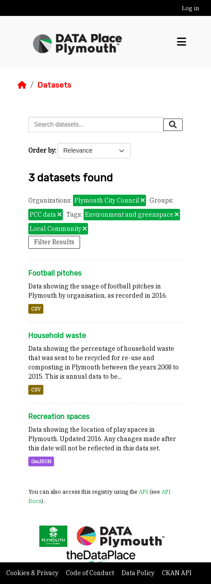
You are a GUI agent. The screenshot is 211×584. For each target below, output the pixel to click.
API (143, 491)
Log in (190, 8)
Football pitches (54, 273)
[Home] (22, 85)
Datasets (54, 85)
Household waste (57, 335)
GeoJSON (41, 461)
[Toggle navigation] (181, 42)
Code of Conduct (90, 573)
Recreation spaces (58, 416)
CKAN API (177, 573)
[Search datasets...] (96, 124)
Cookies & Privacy (33, 573)
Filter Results (54, 242)
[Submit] (173, 125)
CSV (36, 309)
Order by (41, 150)
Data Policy (139, 573)
